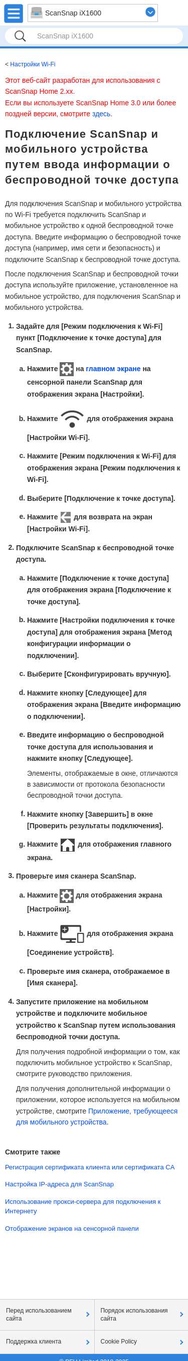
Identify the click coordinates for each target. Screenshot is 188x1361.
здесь (101, 114)
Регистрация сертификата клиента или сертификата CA (89, 1167)
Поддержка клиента (33, 1341)
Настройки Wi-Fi (32, 64)
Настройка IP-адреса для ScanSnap (59, 1184)
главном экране (113, 369)
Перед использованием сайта (39, 1314)
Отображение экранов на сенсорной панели (72, 1228)
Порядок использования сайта (134, 1314)
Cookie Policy (119, 1341)
